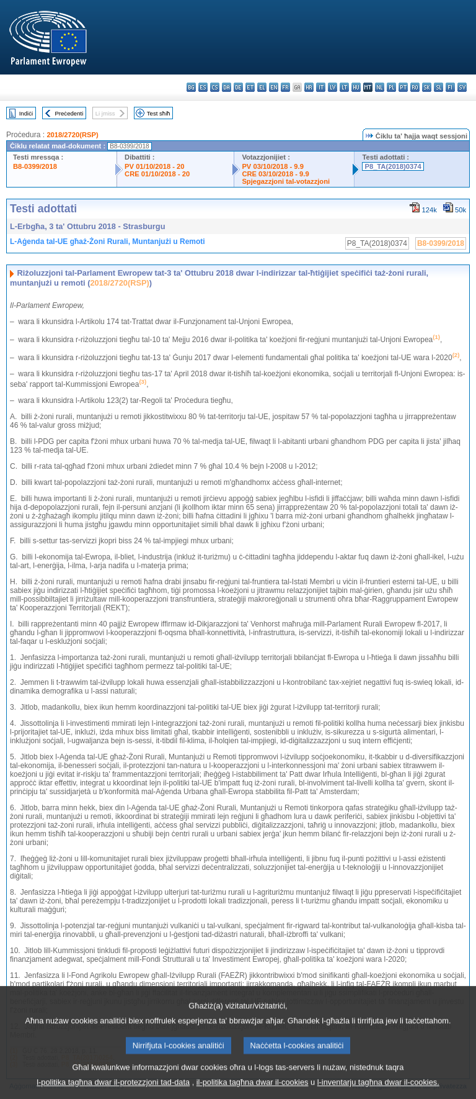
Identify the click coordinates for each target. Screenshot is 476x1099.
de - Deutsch (238, 87)
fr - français (285, 87)
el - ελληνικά (262, 87)
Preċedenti (69, 113)
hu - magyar (356, 87)
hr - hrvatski (309, 87)
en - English (273, 87)
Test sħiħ (158, 113)
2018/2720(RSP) (72, 134)
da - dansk (226, 87)
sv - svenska (462, 87)
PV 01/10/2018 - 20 (154, 166)
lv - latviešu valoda (332, 87)
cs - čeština (214, 87)
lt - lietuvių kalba (344, 87)
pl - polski (391, 87)
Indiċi (26, 113)
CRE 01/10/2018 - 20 (157, 174)
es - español (203, 87)
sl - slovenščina (438, 87)
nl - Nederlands (379, 87)
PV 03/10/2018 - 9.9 (273, 166)
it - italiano (320, 87)
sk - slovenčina (426, 87)
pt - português (403, 87)
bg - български (191, 87)
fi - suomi (450, 87)
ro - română (415, 87)
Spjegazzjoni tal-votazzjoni (286, 181)
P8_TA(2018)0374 (392, 166)
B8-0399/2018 (35, 166)
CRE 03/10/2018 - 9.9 (275, 174)
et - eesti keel (250, 87)
